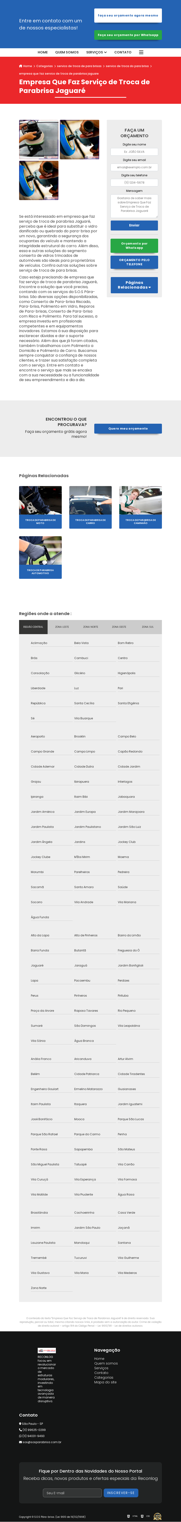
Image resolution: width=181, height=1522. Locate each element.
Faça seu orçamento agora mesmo (128, 15)
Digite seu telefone (134, 175)
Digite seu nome (134, 145)
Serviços (94, 52)
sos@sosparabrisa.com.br (40, 1442)
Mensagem (134, 191)
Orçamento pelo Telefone (134, 262)
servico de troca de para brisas (79, 66)
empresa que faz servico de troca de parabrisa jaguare (59, 74)
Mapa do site (105, 1382)
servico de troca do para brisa (127, 66)
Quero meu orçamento (128, 429)
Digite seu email (134, 160)
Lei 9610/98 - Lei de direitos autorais (120, 1326)
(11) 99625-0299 (32, 1430)
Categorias (44, 66)
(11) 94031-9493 (32, 1436)
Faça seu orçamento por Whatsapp (128, 35)
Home (43, 52)
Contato (123, 52)
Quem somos (67, 52)
